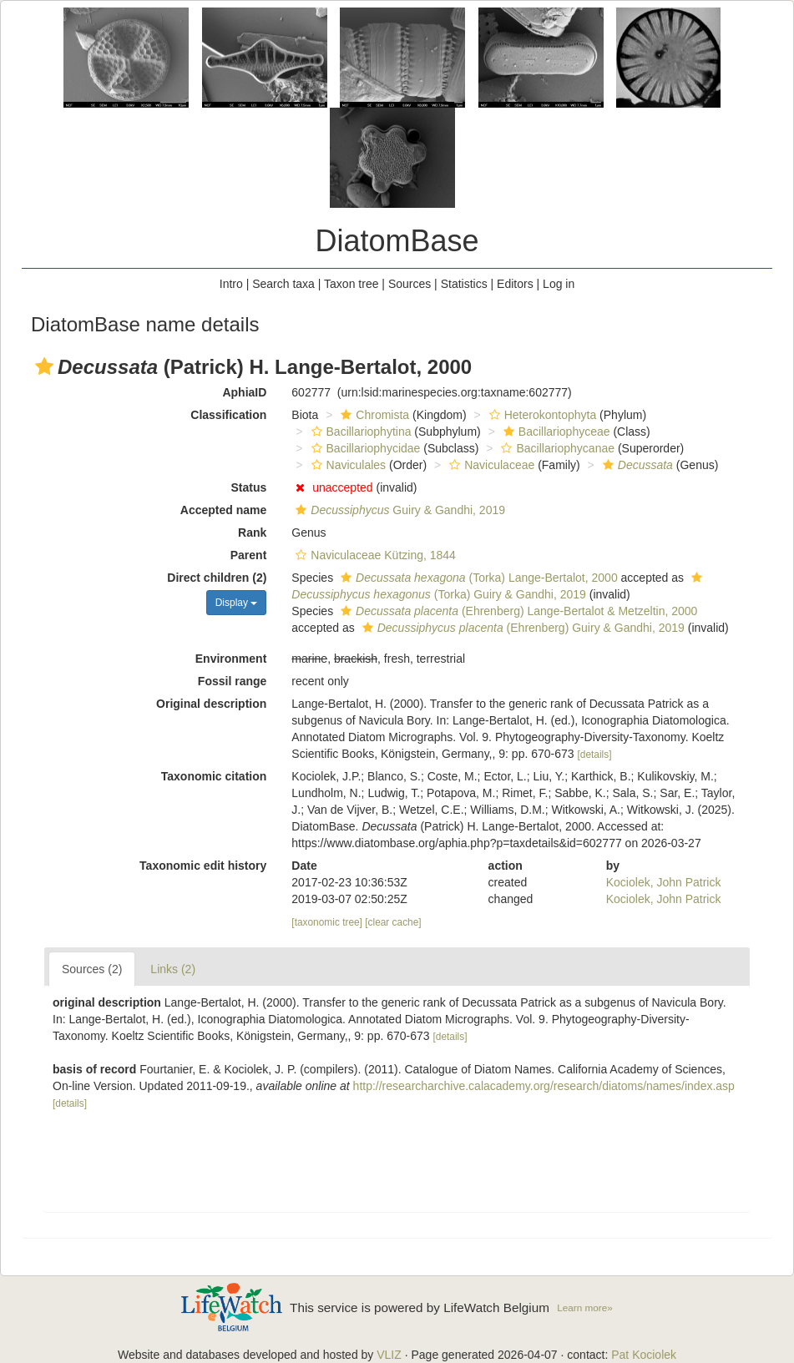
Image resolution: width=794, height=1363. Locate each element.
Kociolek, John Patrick (663, 882)
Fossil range (232, 681)
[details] (594, 754)
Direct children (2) (216, 577)
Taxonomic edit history (202, 865)
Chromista (372, 415)
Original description (211, 703)
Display (236, 602)
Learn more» (585, 1307)
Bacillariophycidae (364, 448)
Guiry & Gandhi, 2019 (398, 510)
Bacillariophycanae (555, 448)
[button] (44, 366)
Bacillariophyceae (554, 431)
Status (249, 487)
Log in (558, 283)
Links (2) (172, 969)
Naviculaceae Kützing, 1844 (373, 555)
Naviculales (347, 465)
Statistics (464, 283)
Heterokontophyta (541, 415)
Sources (409, 283)
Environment (231, 658)
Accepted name (223, 510)
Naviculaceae (489, 465)
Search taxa (283, 283)
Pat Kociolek (643, 1354)
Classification (228, 415)
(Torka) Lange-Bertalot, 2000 (477, 577)
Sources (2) (92, 969)
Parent (248, 555)
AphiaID (244, 392)
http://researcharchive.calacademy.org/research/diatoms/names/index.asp (544, 1086)
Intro (231, 283)
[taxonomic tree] (326, 922)
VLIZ (389, 1354)
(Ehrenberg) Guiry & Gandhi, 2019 (521, 627)
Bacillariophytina (359, 431)
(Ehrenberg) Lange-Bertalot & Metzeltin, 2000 (516, 611)
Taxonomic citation (214, 776)
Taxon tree (351, 283)
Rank (252, 532)
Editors (515, 283)
